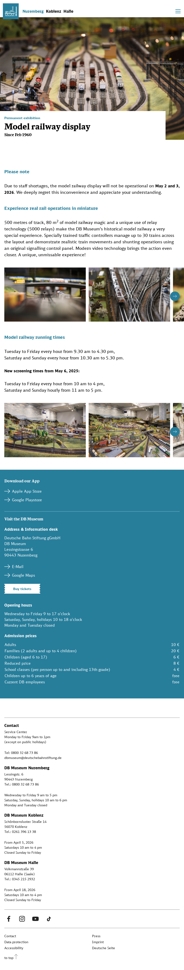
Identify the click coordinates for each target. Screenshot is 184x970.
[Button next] (175, 296)
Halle (68, 11)
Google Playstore (27, 499)
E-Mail (17, 566)
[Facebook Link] (8, 918)
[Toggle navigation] (178, 11)
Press (96, 936)
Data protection (16, 942)
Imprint (98, 942)
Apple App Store (27, 491)
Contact (10, 936)
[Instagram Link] (22, 918)
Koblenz (53, 11)
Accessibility (13, 948)
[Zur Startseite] (11, 11)
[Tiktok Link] (49, 918)
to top (8, 958)
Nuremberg (33, 11)
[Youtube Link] (35, 918)
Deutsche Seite (103, 948)
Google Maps (23, 575)
